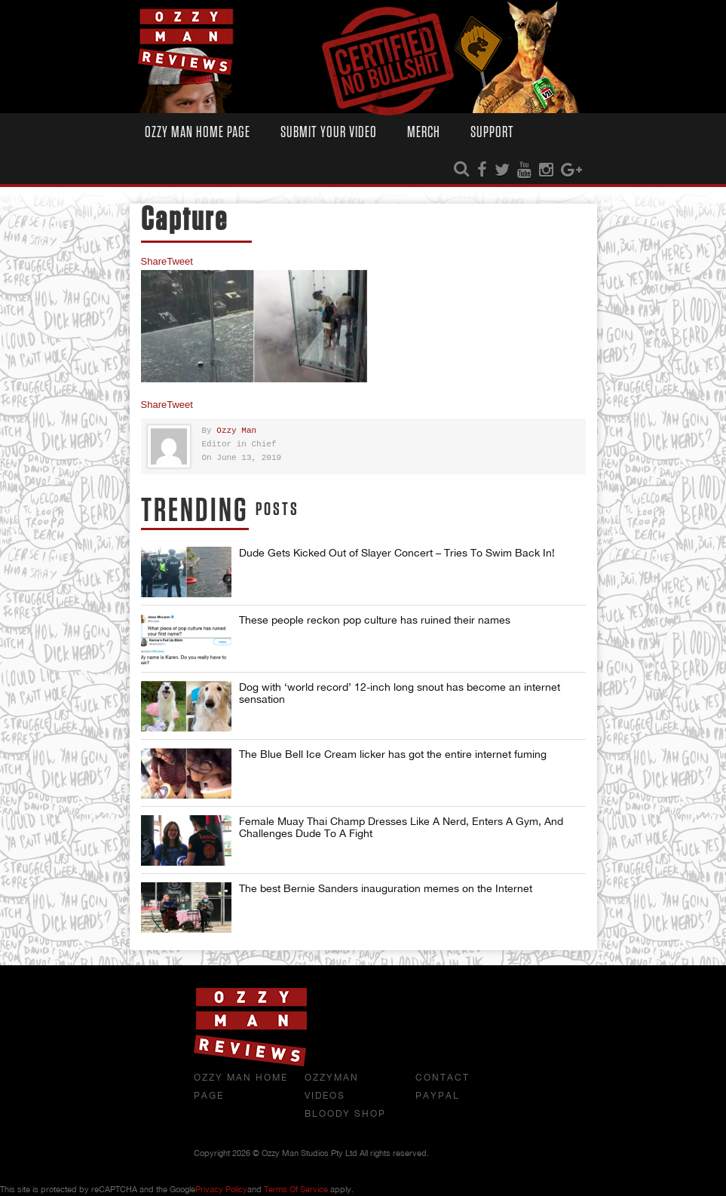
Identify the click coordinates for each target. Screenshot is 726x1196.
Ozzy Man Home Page (197, 132)
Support (492, 132)
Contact (442, 1077)
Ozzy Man (236, 431)
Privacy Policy (221, 1189)
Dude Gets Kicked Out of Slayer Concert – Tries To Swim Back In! (397, 553)
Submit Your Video (328, 132)
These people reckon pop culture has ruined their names (374, 620)
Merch (423, 132)
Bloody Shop (345, 1114)
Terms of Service (296, 1189)
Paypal (437, 1095)
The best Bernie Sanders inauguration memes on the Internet (385, 888)
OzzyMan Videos (332, 1086)
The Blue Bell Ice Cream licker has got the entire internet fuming (393, 754)
